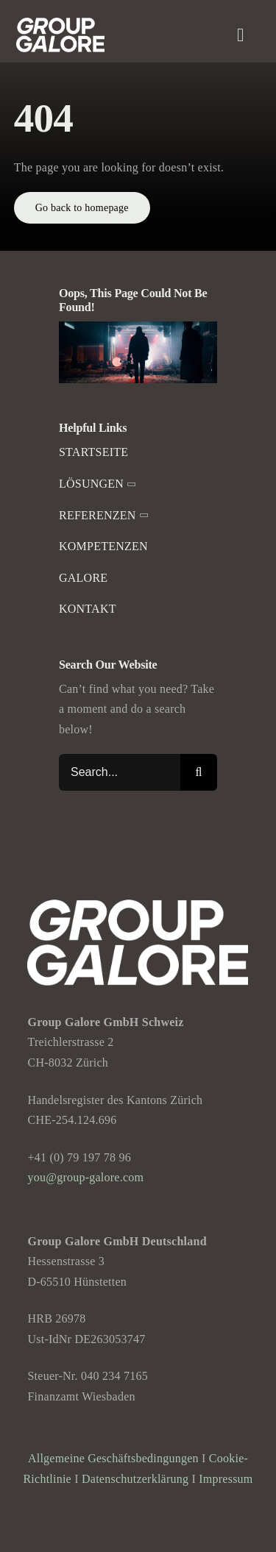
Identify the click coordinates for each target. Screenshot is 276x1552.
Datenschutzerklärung (135, 1479)
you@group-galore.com (85, 1177)
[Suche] (198, 772)
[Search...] (119, 772)
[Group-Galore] (60, 23)
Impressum (225, 1479)
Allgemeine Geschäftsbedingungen (113, 1458)
